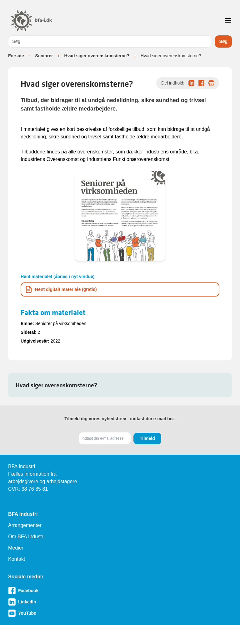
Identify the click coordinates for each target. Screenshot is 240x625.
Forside (16, 55)
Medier (15, 547)
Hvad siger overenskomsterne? (96, 55)
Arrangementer (25, 525)
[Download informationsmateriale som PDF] (120, 289)
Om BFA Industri (26, 536)
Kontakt (16, 559)
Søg (223, 41)
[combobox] (109, 41)
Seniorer (44, 55)
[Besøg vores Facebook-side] (120, 590)
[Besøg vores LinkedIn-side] (120, 602)
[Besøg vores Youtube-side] (120, 613)
